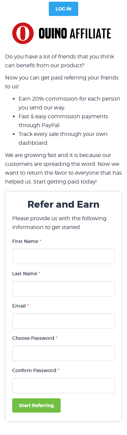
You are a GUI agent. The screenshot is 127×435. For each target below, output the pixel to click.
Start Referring (36, 405)
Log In (63, 9)
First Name (26, 241)
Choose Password (35, 338)
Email (20, 306)
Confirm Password (36, 370)
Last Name (26, 274)
